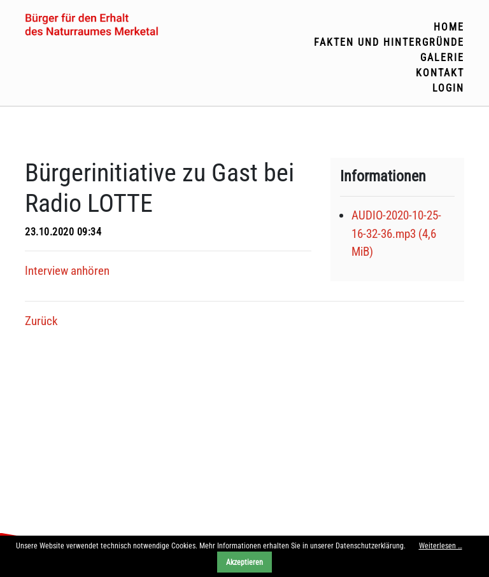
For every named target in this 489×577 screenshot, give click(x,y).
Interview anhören (67, 270)
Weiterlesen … (440, 545)
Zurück (41, 321)
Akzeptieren (244, 562)
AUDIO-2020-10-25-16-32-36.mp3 (396, 234)
